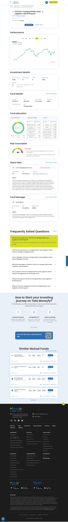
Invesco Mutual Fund (31, 465)
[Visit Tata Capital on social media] (11, 421)
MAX (45, 38)
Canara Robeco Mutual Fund (33, 463)
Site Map (39, 515)
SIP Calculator (13, 456)
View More (34, 400)
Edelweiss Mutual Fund (31, 456)
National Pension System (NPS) (16, 447)
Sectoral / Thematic (21, 15)
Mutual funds (13, 435)
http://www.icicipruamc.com (40, 174)
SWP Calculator (13, 474)
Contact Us (27, 426)
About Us (12, 426)
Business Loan (46, 444)
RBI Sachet (45, 451)
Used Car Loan (46, 441)
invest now (50, 355)
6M (29, 38)
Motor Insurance (30, 435)
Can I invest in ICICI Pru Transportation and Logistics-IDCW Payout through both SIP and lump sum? (31, 272)
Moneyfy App (46, 458)
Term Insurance (13, 460)
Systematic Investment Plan (16, 440)
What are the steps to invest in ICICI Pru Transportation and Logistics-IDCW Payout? (32, 265)
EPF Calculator (13, 472)
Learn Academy (37, 426)
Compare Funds (39, 24)
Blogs (54, 426)
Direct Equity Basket (15, 438)
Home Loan (45, 437)
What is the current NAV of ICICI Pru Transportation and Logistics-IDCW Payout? (30, 239)
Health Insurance (30, 439)
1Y (32, 38)
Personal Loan (46, 435)
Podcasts (12, 428)
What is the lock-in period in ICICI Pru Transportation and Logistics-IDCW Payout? (31, 287)
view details (54, 361)
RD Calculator (13, 465)
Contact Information (45, 167)
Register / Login (53, 2)
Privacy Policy (46, 515)
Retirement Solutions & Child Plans (34, 441)
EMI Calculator (13, 458)
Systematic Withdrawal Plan (16, 443)
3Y (36, 38)
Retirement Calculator (15, 463)
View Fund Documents (52, 93)
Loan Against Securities (48, 448)
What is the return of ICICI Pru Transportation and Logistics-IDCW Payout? (32, 280)
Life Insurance (29, 437)
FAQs (19, 426)
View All (55, 231)
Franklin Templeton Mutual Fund (33, 460)
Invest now (29, 24)
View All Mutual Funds (52, 162)
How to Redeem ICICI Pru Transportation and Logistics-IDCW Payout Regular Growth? (32, 258)
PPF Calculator (13, 467)
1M (22, 38)
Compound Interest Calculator (16, 470)
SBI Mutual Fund (30, 458)
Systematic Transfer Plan (15, 445)
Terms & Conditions (23, 515)
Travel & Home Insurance (32, 444)
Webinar (20, 428)
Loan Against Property (47, 446)
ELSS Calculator (13, 476)
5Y (41, 38)
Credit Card (45, 439)
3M (26, 38)
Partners (47, 426)
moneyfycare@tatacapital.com (41, 414)
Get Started (34, 327)
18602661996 (37, 416)
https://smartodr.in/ (49, 509)
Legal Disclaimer (32, 515)
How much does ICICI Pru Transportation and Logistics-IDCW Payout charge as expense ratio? (32, 251)
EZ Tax (44, 456)
